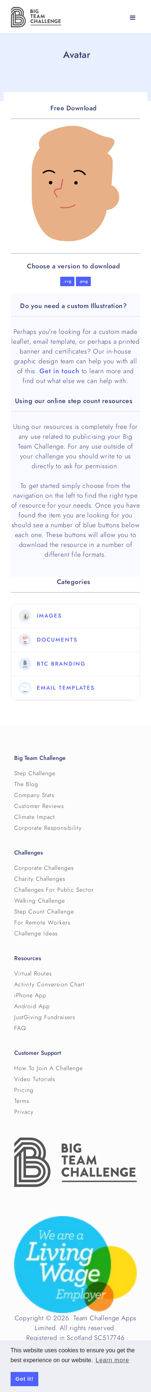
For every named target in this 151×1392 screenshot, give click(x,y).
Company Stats (34, 795)
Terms (21, 1101)
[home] (34, 17)
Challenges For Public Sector (54, 890)
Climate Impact (34, 817)
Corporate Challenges (44, 868)
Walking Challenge (39, 900)
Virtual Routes (33, 973)
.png (83, 281)
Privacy (24, 1112)
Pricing (24, 1090)
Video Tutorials (34, 1079)
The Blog (26, 784)
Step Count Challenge (44, 911)
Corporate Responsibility (48, 828)
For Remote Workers (42, 922)
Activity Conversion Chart (49, 984)
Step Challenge (34, 773)
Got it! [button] (24, 1379)
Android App (32, 1006)
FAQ (20, 1028)
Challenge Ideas (36, 933)
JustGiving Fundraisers (44, 1017)
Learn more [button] (112, 1360)
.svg (67, 281)
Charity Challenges (39, 879)
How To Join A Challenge (48, 1068)
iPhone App (30, 995)
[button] (133, 18)
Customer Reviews (39, 806)
